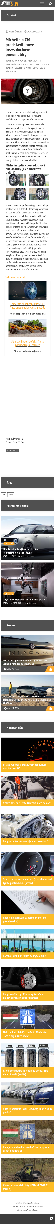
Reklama (15, 1206)
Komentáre (13, 450)
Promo (11, 494)
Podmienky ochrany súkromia (27, 1210)
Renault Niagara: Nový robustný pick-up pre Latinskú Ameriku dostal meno (25, 662)
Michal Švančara (14, 438)
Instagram (51, 1219)
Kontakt (22, 1206)
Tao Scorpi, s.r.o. (33, 1203)
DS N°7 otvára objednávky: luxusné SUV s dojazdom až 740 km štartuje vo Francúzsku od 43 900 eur (26, 700)
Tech (3, 494)
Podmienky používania (35, 1206)
